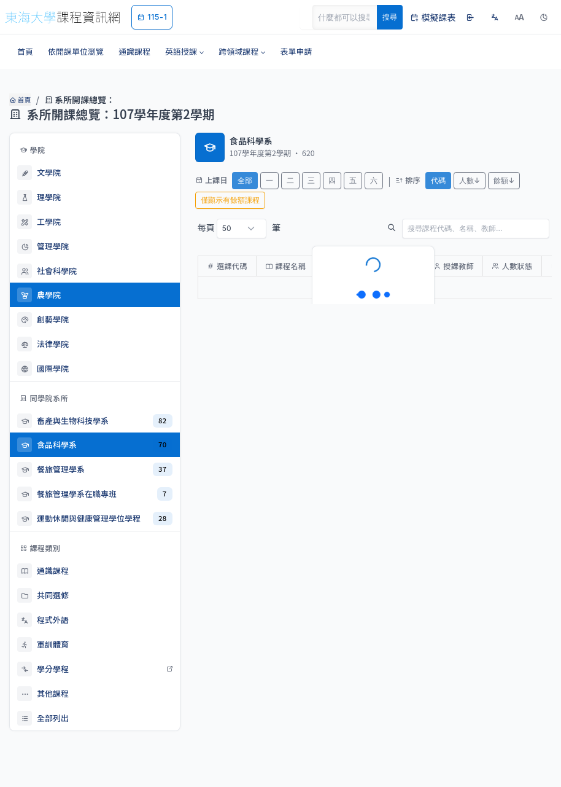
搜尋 (389, 17)
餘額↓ (503, 180)
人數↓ (469, 180)
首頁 (20, 99)
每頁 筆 (239, 228)
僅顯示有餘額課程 (230, 200)
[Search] (351, 17)
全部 (245, 180)
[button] (184, 51)
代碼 (438, 180)
